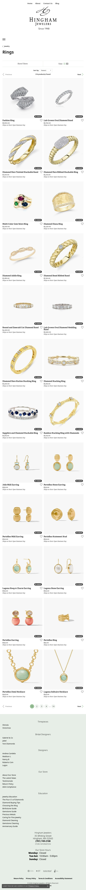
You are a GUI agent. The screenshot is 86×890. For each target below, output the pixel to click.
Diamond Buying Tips (11, 802)
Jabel (4, 741)
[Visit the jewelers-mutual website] (47, 871)
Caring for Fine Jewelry (11, 817)
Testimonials (7, 781)
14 (53, 706)
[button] (37, 3)
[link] (29, 3)
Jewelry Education (9, 796)
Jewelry (7, 46)
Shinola (5, 725)
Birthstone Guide (9, 808)
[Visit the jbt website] (38, 871)
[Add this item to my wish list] (40, 120)
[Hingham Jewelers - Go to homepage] (43, 18)
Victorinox (6, 728)
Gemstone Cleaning (10, 823)
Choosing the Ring (10, 805)
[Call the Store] (43, 841)
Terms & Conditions (45, 878)
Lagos (4, 765)
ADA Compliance (9, 787)
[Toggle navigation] (4, 39)
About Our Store (9, 775)
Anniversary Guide (10, 826)
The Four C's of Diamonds (13, 799)
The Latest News (9, 778)
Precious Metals (8, 814)
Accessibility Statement (63, 878)
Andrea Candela (9, 753)
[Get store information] (43, 844)
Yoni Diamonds (8, 744)
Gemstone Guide (9, 811)
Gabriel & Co (7, 738)
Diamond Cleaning (10, 820)
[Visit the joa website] (56, 871)
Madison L (6, 756)
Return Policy (7, 784)
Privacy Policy (31, 878)
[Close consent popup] (47, 886)
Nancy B (5, 759)
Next (79, 74)
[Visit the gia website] (30, 871)
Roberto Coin (7, 762)
